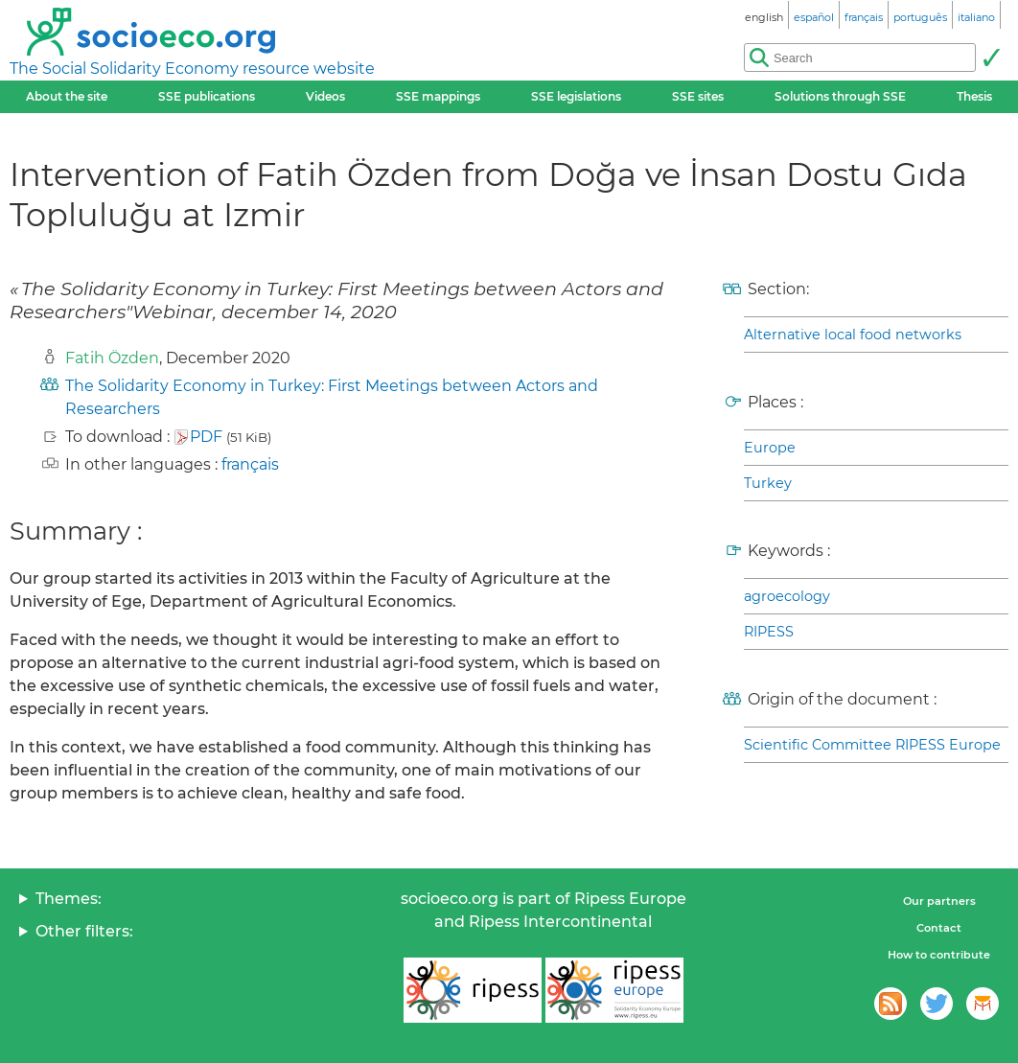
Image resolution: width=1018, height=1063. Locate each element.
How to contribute (939, 954)
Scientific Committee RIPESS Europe (872, 744)
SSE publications (206, 96)
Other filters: (84, 931)
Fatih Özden (112, 358)
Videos (325, 96)
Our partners (939, 901)
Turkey (768, 483)
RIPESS (769, 631)
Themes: (68, 899)
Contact (938, 928)
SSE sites (698, 96)
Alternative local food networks (852, 334)
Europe (770, 447)
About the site (66, 96)
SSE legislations (576, 96)
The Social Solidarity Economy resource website (192, 68)
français (250, 464)
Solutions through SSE (840, 96)
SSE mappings (438, 96)
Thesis (974, 96)
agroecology (787, 596)
